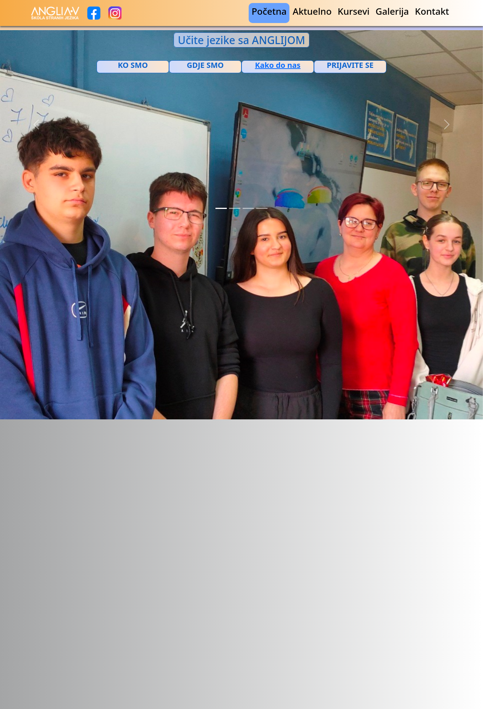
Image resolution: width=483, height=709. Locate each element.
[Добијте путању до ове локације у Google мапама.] (277, 65)
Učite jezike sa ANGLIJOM (241, 40)
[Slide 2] (234, 208)
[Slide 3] (248, 208)
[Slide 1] (221, 208)
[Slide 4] (262, 208)
